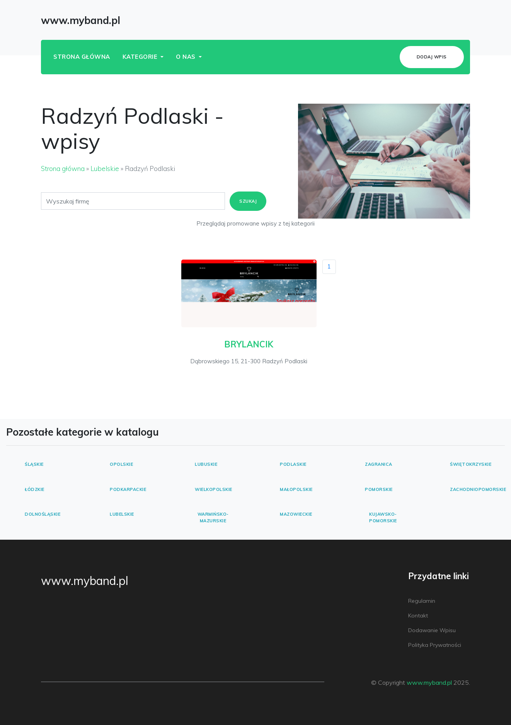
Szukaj (248, 201)
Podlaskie (293, 464)
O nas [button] (186, 56)
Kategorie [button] (141, 56)
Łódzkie (34, 489)
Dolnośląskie (42, 514)
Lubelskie (104, 168)
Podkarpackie (128, 489)
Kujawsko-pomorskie (383, 517)
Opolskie (121, 464)
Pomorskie (379, 489)
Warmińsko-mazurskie (213, 517)
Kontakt (418, 615)
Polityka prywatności (434, 644)
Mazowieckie (296, 514)
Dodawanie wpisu (432, 630)
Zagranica (378, 464)
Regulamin (421, 600)
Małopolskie (296, 489)
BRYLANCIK (248, 344)
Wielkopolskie (213, 489)
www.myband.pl (84, 580)
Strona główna (81, 56)
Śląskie (34, 464)
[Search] (133, 201)
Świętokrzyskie (470, 464)
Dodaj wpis (432, 57)
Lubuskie (206, 464)
